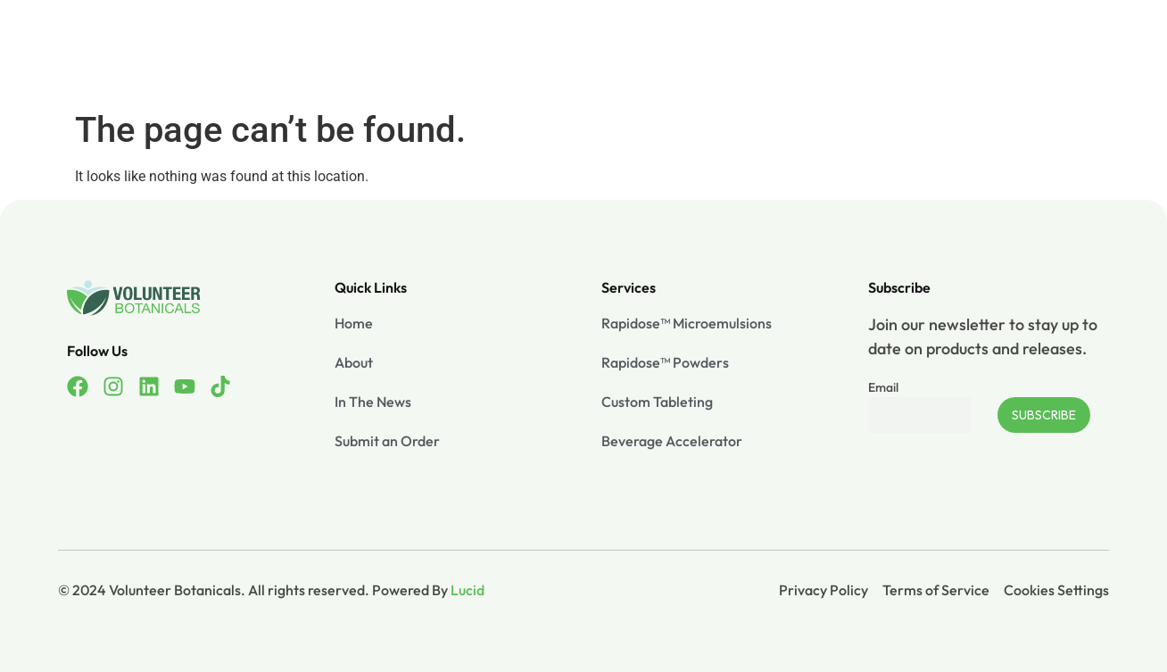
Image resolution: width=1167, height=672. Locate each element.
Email (883, 387)
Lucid (467, 590)
